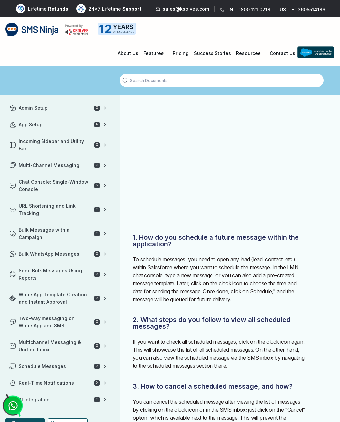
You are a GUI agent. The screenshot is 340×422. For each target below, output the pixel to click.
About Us (128, 53)
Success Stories (212, 53)
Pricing (181, 53)
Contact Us (282, 53)
